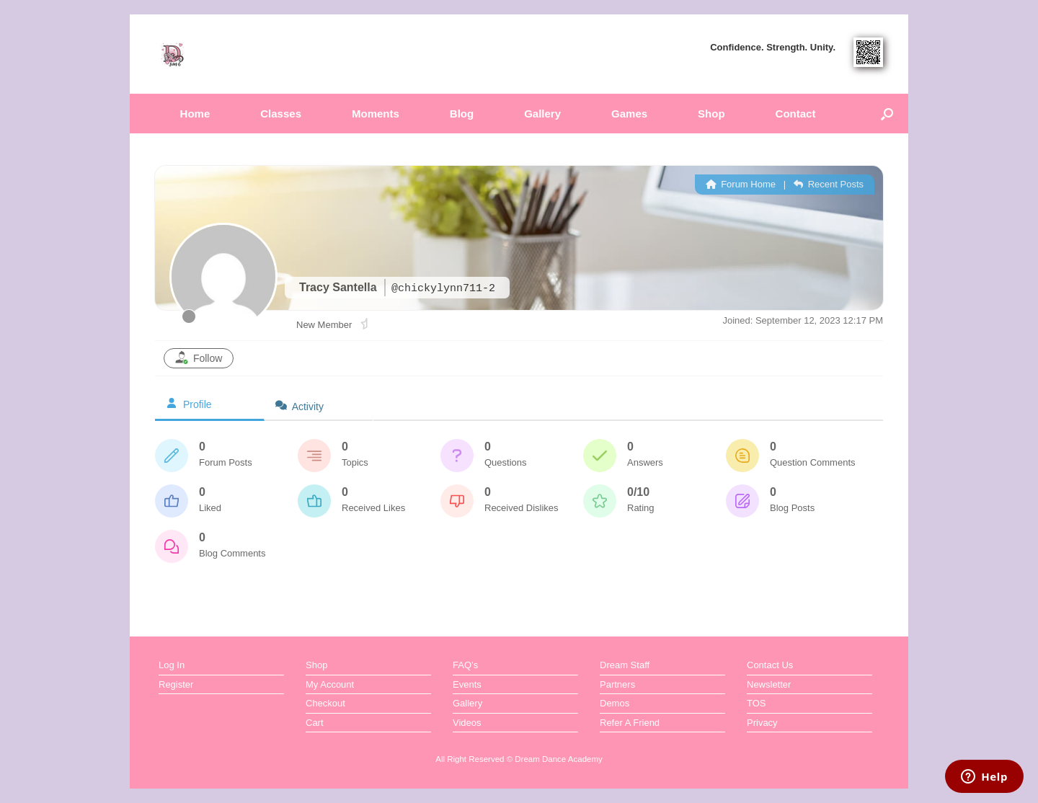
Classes (280, 113)
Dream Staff (624, 665)
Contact (796, 113)
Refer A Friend (630, 722)
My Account (330, 684)
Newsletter (769, 684)
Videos (467, 722)
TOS (756, 703)
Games (629, 113)
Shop (711, 113)
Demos (614, 703)
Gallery (542, 113)
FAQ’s (465, 665)
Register (176, 684)
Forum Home (741, 184)
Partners (617, 684)
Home (195, 113)
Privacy (762, 722)
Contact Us (770, 665)
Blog (462, 113)
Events (467, 684)
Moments (375, 113)
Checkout (325, 703)
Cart (315, 722)
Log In (172, 665)
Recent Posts (829, 184)
